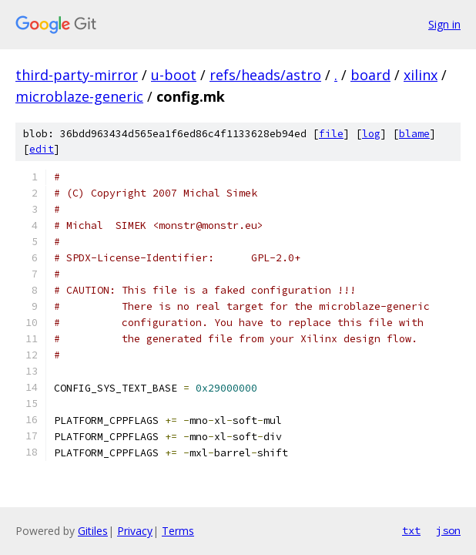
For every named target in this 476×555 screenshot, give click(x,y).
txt (411, 530)
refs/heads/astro (265, 75)
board (370, 75)
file (331, 133)
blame (414, 133)
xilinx (420, 75)
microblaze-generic (79, 96)
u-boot (173, 75)
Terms (178, 530)
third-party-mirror (76, 75)
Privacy (135, 530)
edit (41, 149)
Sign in (444, 24)
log (371, 133)
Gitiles (93, 530)
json (448, 530)
